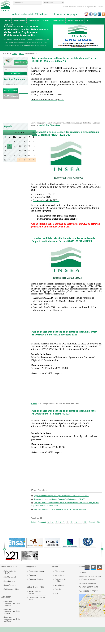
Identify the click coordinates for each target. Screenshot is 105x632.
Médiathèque (81, 7)
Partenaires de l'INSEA (60, 580)
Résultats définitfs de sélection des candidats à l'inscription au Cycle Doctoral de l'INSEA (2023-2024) (65, 133)
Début (33, 522)
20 (29, 151)
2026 (22, 132)
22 (5, 155)
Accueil (65, 7)
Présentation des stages (35, 592)
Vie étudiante (59, 575)
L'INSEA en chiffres (11, 577)
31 (14, 160)
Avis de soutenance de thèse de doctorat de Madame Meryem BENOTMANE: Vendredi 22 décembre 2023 (64, 333)
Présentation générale (37, 571)
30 (9, 160)
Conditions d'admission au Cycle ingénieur (12, 603)
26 (25, 155)
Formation (32, 575)
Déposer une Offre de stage (37, 598)
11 (20, 146)
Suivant (92, 522)
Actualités (72, 7)
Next (101, 549)
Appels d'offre (91, 7)
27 (29, 155)
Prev (5, 549)
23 (9, 155)
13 (29, 146)
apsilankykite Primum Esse (49, 125)
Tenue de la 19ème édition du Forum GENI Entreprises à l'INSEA (59, 499)
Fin (98, 522)
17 (14, 151)
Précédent (42, 522)
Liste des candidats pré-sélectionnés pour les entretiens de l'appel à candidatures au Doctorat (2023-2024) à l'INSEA (63, 240)
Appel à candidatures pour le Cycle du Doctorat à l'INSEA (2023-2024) (61, 496)
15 (5, 151)
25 (20, 155)
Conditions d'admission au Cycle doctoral (12, 611)
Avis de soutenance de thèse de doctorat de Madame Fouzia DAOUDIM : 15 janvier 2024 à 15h (64, 59)
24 (14, 155)
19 (25, 151)
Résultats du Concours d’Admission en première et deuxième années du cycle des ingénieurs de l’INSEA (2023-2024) (64, 504)
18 (20, 151)
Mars (17, 132)
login (56, 593)
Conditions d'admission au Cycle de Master (12, 619)
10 (14, 146)
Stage (21, 54)
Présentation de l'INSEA (10, 572)
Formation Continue (36, 579)
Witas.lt (34, 404)
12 (25, 146)
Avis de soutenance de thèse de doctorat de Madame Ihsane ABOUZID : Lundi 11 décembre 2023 (64, 412)
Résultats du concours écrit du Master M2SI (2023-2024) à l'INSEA (60, 509)
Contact (100, 7)
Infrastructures (9, 581)
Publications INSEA (11, 589)
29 (5, 160)
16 (9, 151)
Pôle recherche (60, 571)
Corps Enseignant (10, 585)
